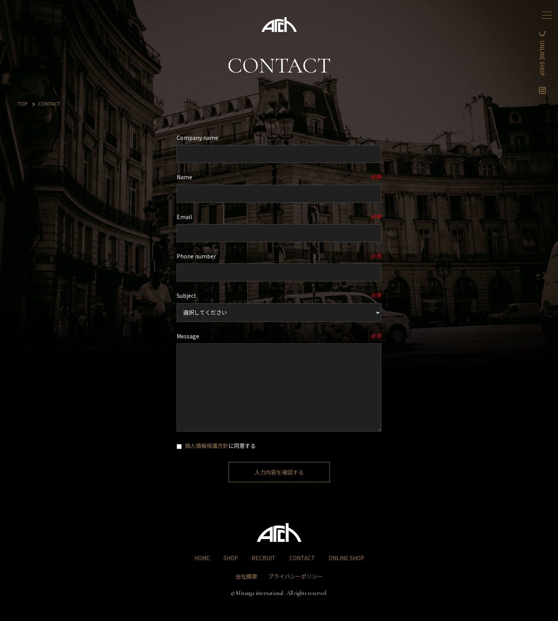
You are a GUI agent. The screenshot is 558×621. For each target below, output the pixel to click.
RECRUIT (264, 558)
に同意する (216, 445)
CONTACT (302, 558)
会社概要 (246, 576)
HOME (202, 558)
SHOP (230, 558)
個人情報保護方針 (207, 445)
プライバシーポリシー (295, 576)
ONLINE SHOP (548, 58)
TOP (23, 103)
